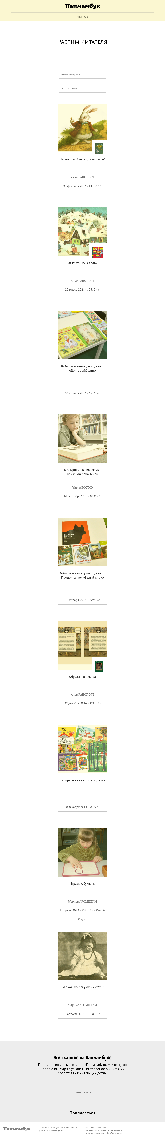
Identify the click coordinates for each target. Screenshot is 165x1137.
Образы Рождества (82, 677)
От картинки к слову (82, 263)
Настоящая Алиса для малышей (82, 159)
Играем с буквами (83, 884)
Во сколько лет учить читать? (82, 987)
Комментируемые (72, 74)
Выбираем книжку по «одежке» (82, 780)
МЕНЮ (81, 17)
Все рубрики (69, 88)
